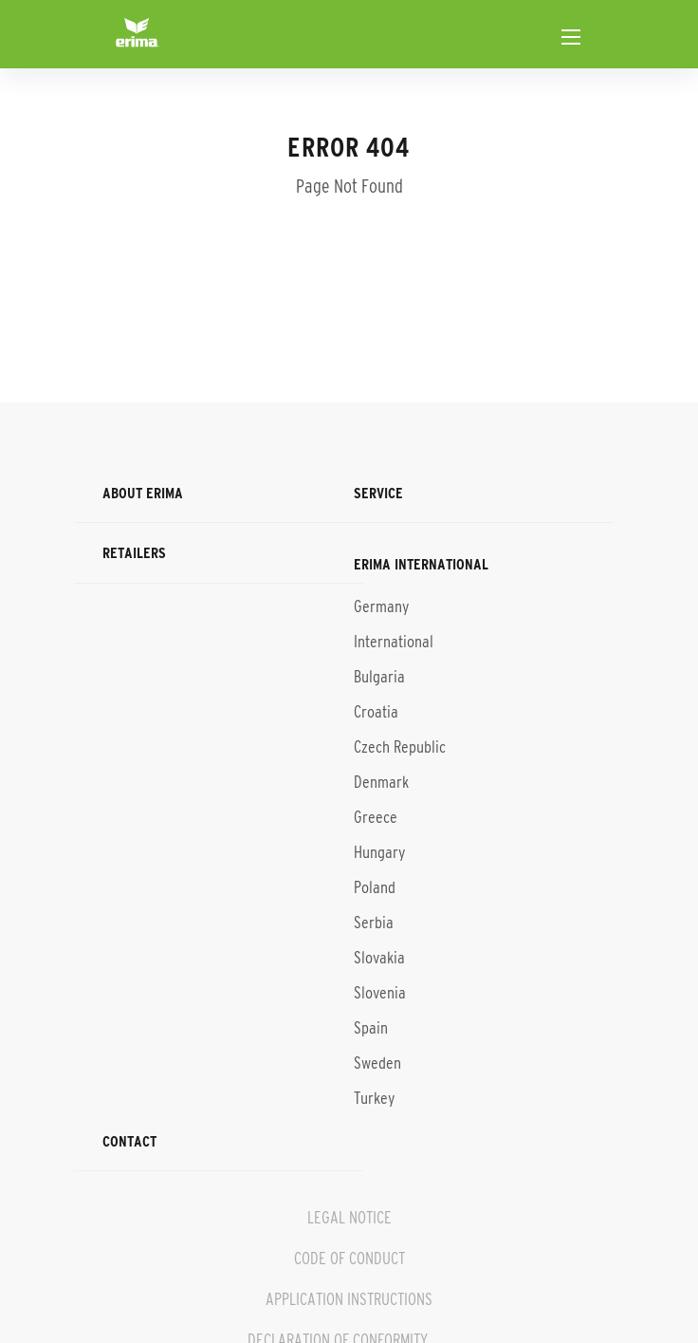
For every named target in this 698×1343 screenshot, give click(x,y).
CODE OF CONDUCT (349, 1258)
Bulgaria (379, 676)
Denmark (381, 782)
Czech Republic (400, 746)
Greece (375, 817)
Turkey (374, 1098)
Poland (374, 887)
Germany (381, 606)
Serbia (374, 922)
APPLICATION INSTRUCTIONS (349, 1299)
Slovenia (380, 992)
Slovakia (379, 957)
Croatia (376, 711)
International (393, 641)
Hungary (379, 852)
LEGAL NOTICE (349, 1217)
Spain (371, 1027)
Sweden (377, 1063)
